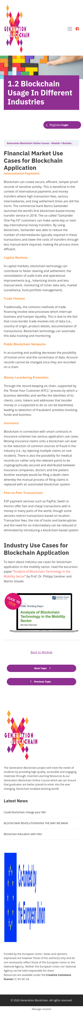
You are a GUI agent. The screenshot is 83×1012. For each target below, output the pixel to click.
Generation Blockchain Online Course (28, 143)
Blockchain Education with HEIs (23, 834)
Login (57, 125)
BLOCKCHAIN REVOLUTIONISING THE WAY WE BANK (36, 823)
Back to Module (41, 652)
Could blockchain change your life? (25, 812)
